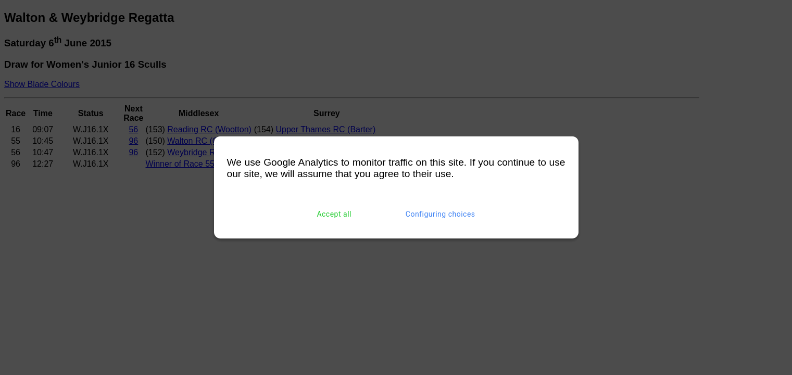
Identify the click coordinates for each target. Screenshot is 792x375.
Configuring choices (440, 214)
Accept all (334, 214)
